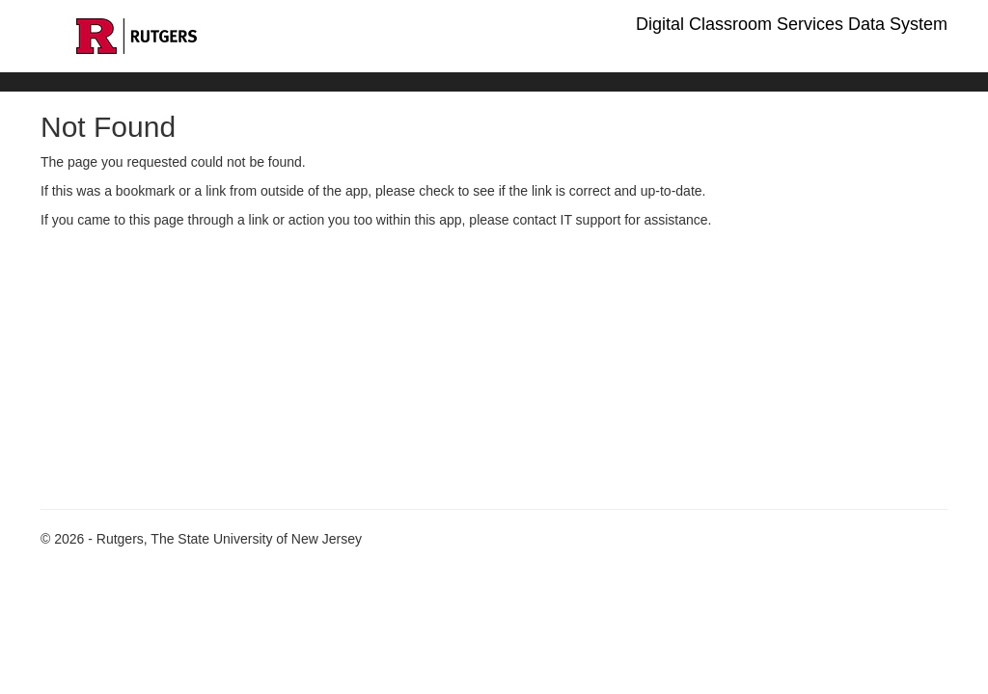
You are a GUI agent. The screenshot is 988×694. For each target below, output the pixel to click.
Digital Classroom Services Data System (791, 24)
